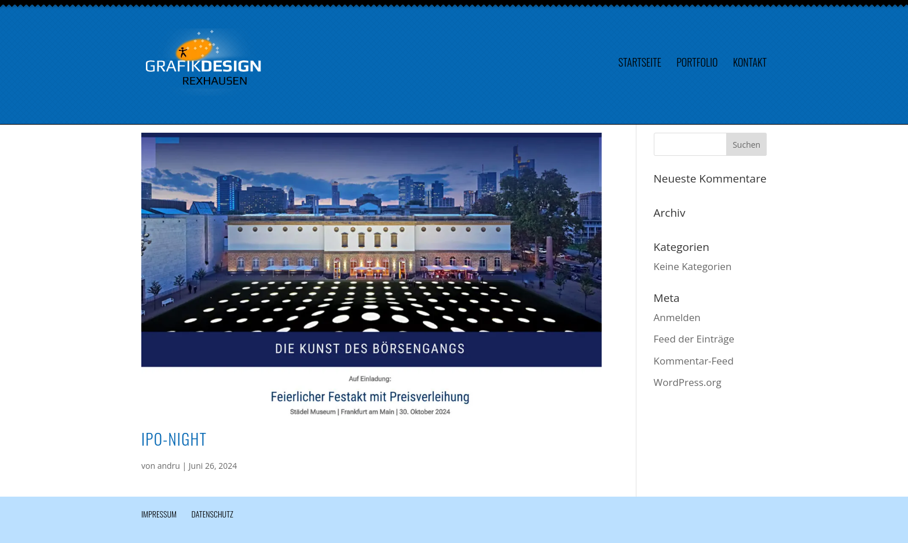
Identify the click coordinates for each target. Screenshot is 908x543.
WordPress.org (688, 382)
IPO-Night (174, 438)
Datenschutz (212, 514)
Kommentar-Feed (694, 360)
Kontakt (750, 64)
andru (169, 465)
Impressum (159, 514)
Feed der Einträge (694, 338)
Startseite (639, 64)
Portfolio (696, 64)
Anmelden (677, 317)
